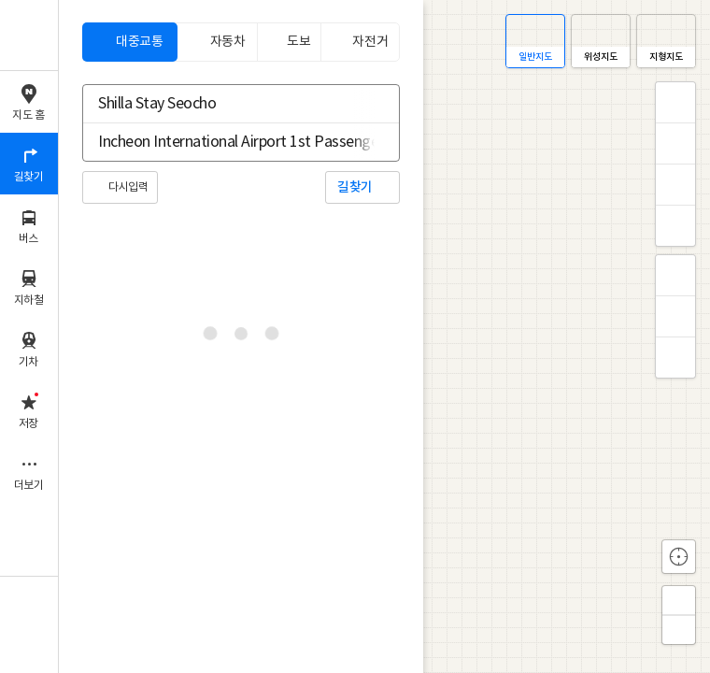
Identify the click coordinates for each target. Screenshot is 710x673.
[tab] (130, 42)
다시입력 (128, 187)
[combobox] (229, 103)
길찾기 (355, 187)
